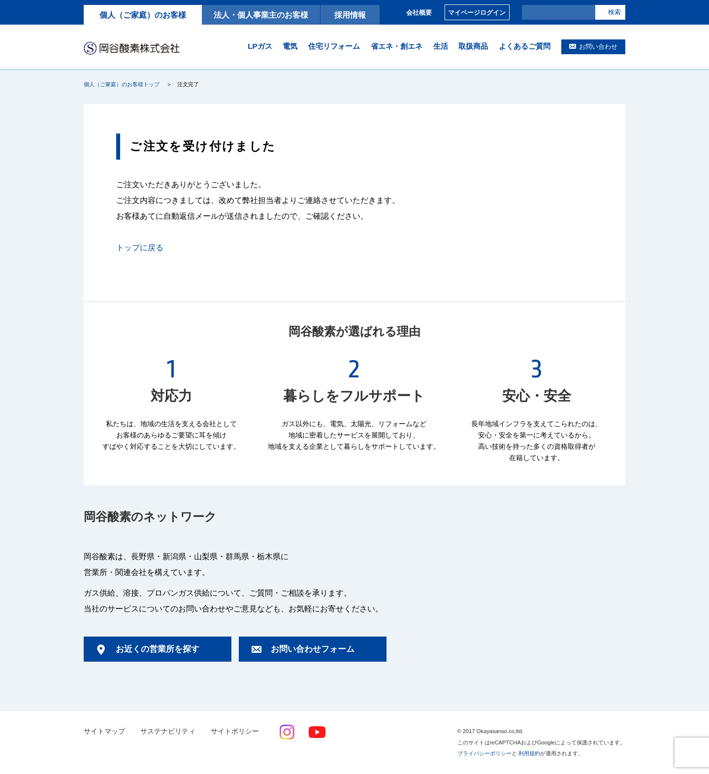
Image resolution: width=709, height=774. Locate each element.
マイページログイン (477, 12)
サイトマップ (104, 731)
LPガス (260, 46)
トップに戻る (139, 247)
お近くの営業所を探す (157, 649)
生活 (440, 46)
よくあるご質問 (524, 46)
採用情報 (350, 14)
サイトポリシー (235, 731)
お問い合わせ (598, 46)
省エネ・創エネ (396, 46)
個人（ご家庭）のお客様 (142, 14)
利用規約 (529, 753)
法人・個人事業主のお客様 (261, 14)
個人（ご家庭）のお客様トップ (122, 84)
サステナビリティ (167, 731)
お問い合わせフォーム (312, 649)
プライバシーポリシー (484, 753)
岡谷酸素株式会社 (132, 47)
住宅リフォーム (334, 46)
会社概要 (419, 12)
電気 (290, 46)
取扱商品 (473, 46)
